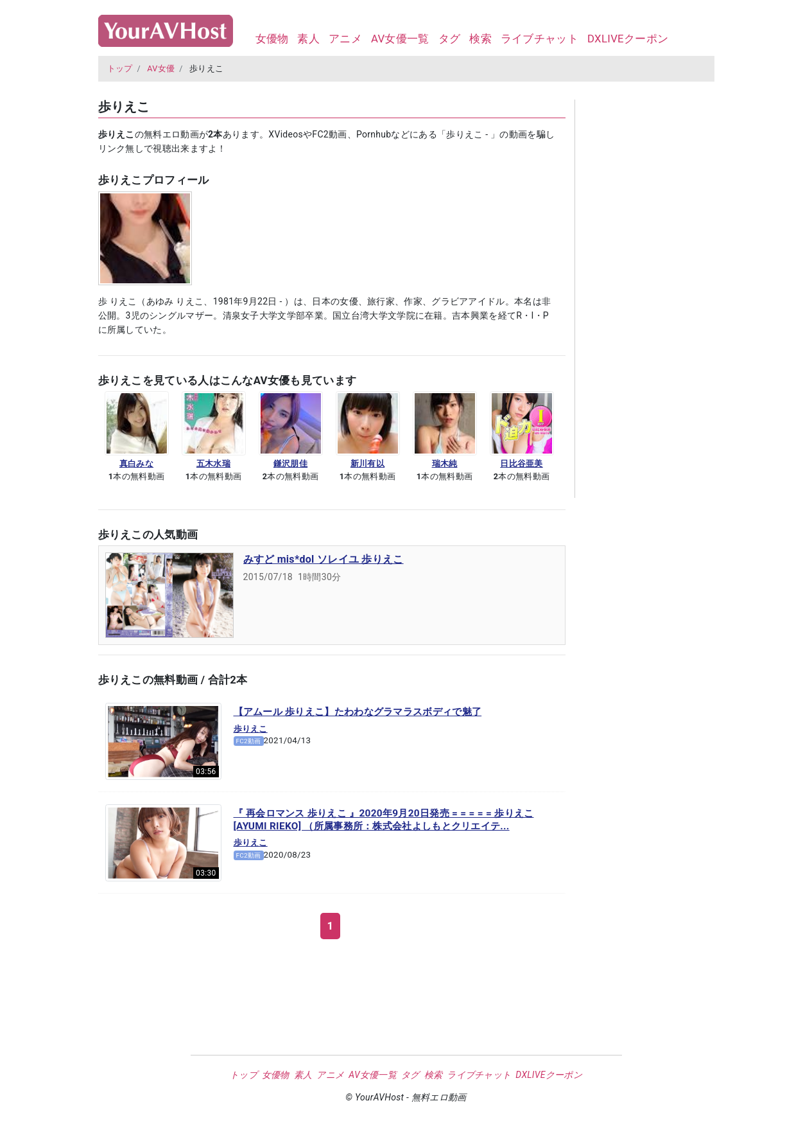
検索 (480, 38)
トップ (120, 68)
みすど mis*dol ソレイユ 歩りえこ (323, 559)
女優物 (272, 38)
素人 (308, 38)
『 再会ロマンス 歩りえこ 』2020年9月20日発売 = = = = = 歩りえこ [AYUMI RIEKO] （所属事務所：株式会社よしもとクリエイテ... (384, 820)
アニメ (345, 38)
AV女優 (161, 68)
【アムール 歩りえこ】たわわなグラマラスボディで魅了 (358, 712)
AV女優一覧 (400, 38)
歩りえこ (251, 729)
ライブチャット (539, 38)
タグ (449, 38)
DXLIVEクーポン (627, 38)
